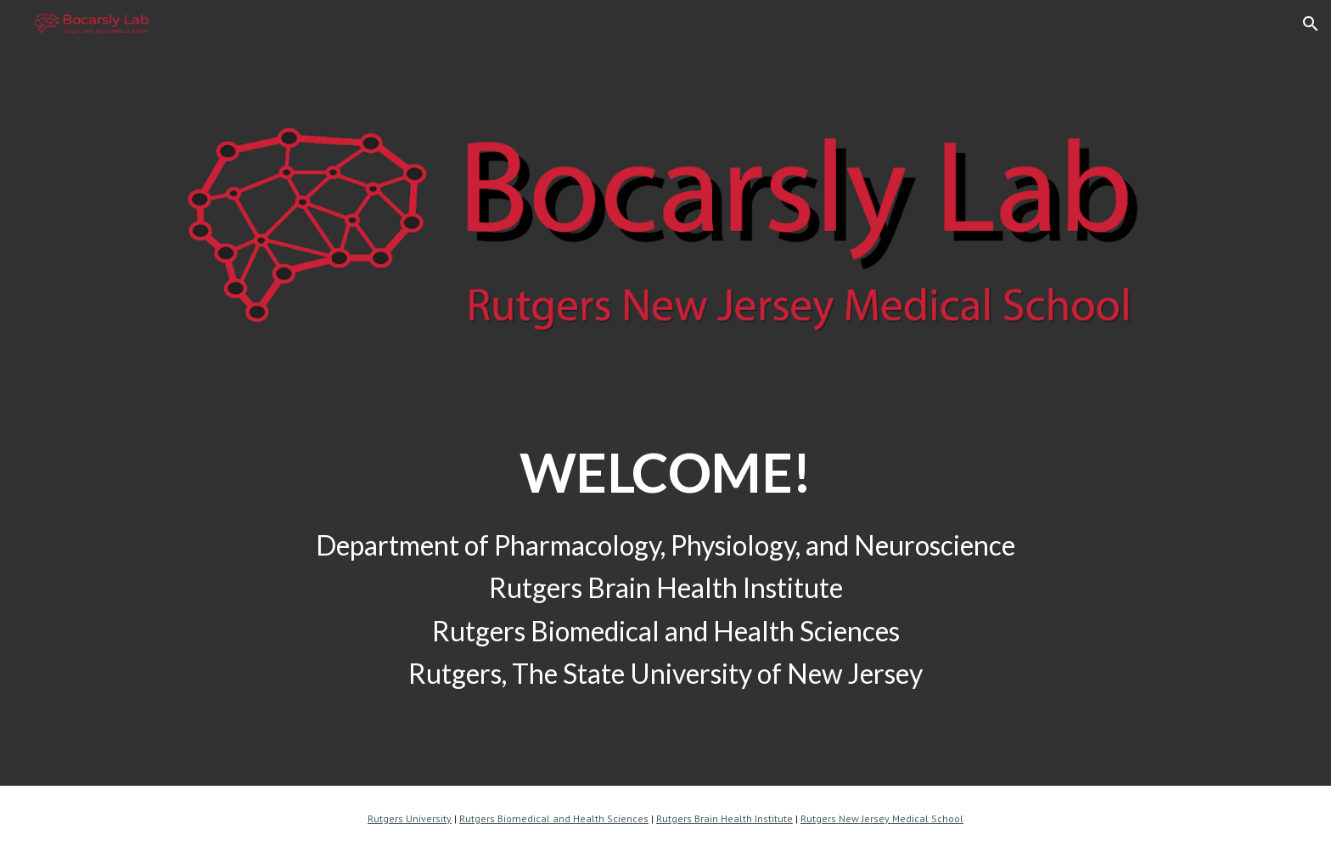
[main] (665, 452)
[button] (1310, 23)
